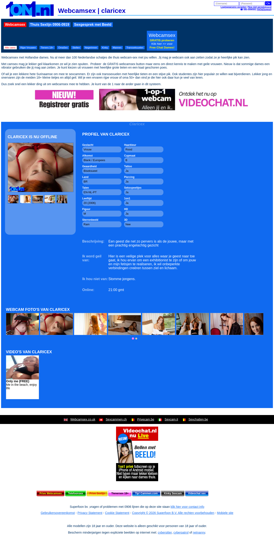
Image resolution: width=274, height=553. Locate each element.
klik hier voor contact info (187, 506)
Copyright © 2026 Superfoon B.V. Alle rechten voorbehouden (173, 513)
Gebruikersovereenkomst (58, 513)
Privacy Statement (89, 513)
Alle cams (10, 47)
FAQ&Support (264, 9)
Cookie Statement (117, 513)
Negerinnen (91, 47)
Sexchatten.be (198, 419)
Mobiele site (225, 513)
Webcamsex (15, 24)
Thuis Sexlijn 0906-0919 (49, 24)
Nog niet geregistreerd (259, 7)
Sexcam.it (171, 419)
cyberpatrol (180, 532)
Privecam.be (145, 419)
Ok (268, 3)
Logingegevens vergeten (233, 7)
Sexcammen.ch (116, 419)
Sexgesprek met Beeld (92, 24)
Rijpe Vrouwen (28, 47)
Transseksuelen (134, 47)
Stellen (76, 47)
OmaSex (63, 47)
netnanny (199, 532)
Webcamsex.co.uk (82, 419)
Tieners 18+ (47, 47)
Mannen (117, 47)
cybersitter (165, 532)
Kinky (105, 47)
